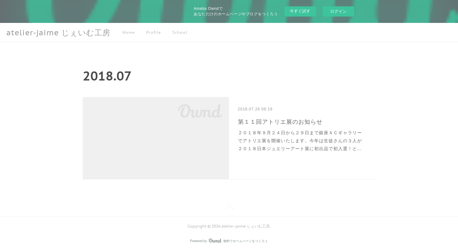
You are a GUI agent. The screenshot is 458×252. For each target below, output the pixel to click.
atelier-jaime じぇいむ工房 (58, 33)
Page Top (229, 208)
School (179, 32)
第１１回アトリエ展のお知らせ (280, 122)
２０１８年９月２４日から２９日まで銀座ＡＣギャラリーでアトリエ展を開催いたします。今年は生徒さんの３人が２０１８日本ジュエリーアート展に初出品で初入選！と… (300, 140)
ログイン (338, 11)
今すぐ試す (300, 11)
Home (128, 32)
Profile (153, 32)
